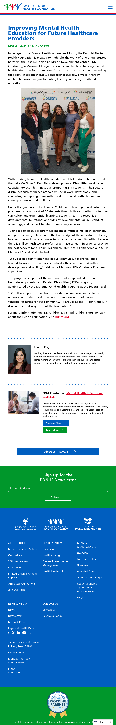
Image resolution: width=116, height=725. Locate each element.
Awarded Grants (87, 571)
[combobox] (103, 722)
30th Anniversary (18, 561)
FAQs (80, 597)
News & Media (17, 603)
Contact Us (50, 603)
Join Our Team (17, 589)
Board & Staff (16, 567)
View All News (55, 452)
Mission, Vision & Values (22, 549)
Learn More (52, 430)
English (100, 722)
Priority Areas (53, 543)
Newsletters (15, 616)
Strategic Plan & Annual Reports (22, 575)
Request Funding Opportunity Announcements (87, 587)
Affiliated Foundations (21, 583)
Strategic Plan (53, 423)
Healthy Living (51, 555)
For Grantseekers (87, 559)
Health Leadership (53, 571)
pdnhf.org (62, 317)
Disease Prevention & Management (55, 563)
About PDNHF (17, 543)
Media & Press (16, 622)
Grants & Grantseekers (86, 544)
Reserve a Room (52, 616)
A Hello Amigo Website (92, 722)
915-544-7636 (16, 652)
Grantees (82, 565)
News (11, 609)
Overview (48, 549)
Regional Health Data (21, 628)
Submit (56, 497)
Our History (15, 555)
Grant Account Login (89, 577)
